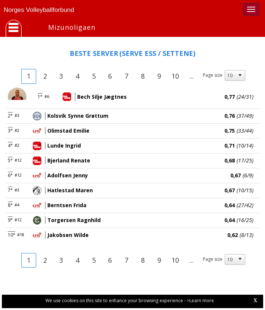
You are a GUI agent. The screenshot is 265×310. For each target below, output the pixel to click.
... (191, 76)
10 (175, 76)
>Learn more (200, 300)
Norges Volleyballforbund (39, 9)
